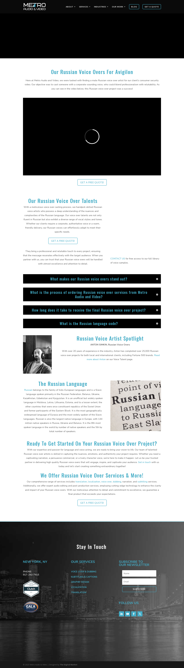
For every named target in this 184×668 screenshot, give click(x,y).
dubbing (117, 481)
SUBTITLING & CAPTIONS (84, 576)
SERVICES (83, 7)
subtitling (142, 481)
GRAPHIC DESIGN (80, 582)
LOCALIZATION (79, 587)
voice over (106, 481)
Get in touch (144, 462)
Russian (28, 390)
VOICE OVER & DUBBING (83, 571)
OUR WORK (117, 7)
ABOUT (69, 7)
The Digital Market (68, 664)
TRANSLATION (78, 592)
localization (94, 481)
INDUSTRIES (100, 7)
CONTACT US (117, 258)
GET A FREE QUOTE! (92, 182)
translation (81, 481)
